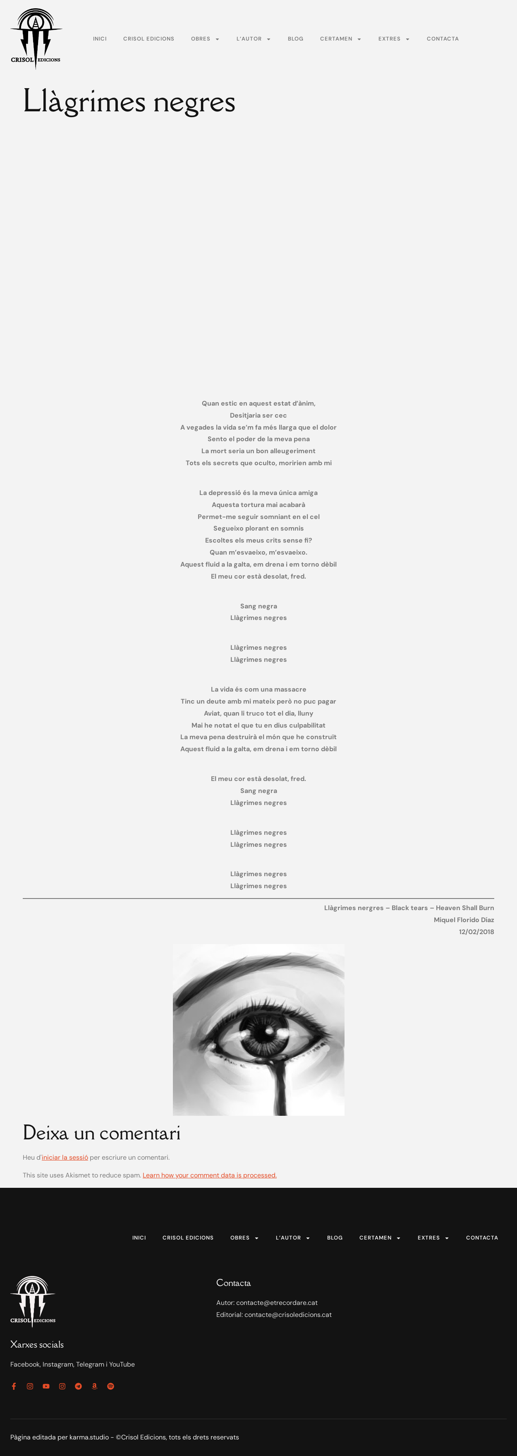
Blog (296, 38)
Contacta (443, 38)
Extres (394, 39)
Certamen (341, 39)
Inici (100, 38)
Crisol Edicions (149, 38)
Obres (205, 39)
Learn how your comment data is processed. (210, 1175)
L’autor (254, 39)
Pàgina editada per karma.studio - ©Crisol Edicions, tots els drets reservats (124, 1437)
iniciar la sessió (65, 1157)
